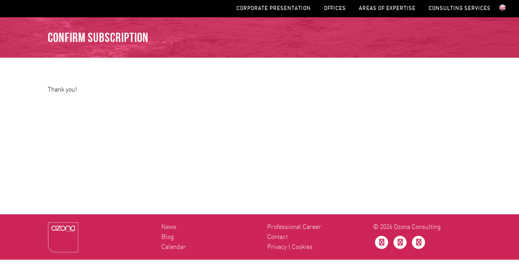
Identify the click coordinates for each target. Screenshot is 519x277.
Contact (277, 117)
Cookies (302, 127)
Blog (167, 117)
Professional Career (294, 107)
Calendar (173, 127)
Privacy (277, 127)
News (168, 107)
